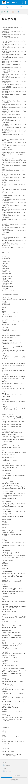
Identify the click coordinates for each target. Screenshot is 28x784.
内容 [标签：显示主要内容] (21, 7)
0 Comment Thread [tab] (6, 776)
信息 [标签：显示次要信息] (7, 7)
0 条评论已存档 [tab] (16, 775)
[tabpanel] (14, 780)
